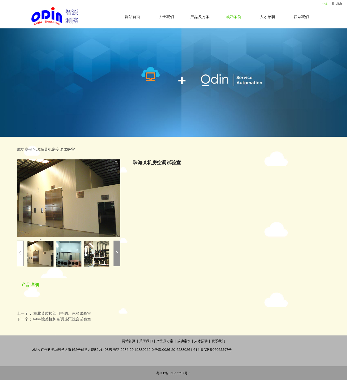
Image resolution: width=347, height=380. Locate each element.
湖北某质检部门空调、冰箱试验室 (62, 313)
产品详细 (30, 284)
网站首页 (132, 16)
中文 (325, 3)
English (337, 3)
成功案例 (233, 16)
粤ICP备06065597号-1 (173, 373)
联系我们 (301, 16)
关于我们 (166, 16)
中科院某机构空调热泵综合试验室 (62, 319)
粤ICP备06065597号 (216, 349)
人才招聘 (267, 16)
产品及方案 (200, 16)
